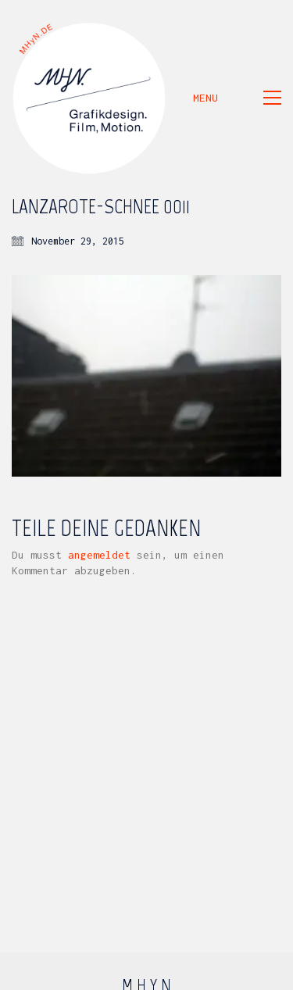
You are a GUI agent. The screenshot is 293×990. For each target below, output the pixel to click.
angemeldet (99, 555)
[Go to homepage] (90, 98)
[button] (237, 98)
